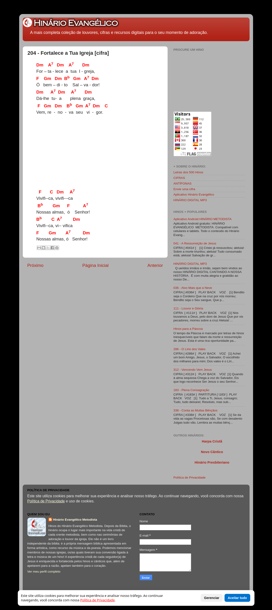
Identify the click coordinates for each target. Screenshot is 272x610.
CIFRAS (179, 178)
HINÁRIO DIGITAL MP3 (190, 200)
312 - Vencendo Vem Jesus (193, 369)
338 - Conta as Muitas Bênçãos (196, 410)
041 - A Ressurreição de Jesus (195, 243)
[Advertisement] (123, 153)
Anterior (155, 265)
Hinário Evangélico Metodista (75, 519)
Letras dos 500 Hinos (188, 172)
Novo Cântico (212, 452)
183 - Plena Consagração (191, 390)
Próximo (35, 265)
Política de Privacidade (190, 477)
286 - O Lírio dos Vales (190, 349)
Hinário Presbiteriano (212, 462)
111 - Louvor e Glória (188, 308)
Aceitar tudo (237, 598)
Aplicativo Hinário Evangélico (194, 194)
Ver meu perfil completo (44, 571)
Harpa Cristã (212, 441)
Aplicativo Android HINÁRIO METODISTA (203, 219)
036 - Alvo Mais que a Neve (193, 288)
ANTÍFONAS (183, 183)
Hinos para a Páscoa (188, 328)
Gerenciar (211, 598)
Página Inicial (95, 265)
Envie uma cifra (184, 189)
